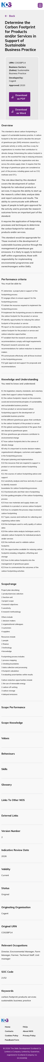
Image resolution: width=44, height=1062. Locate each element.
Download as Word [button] (21, 111)
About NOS (28, 1031)
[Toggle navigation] (40, 5)
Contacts (9, 1031)
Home (7, 1027)
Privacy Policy (29, 1035)
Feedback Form (12, 1040)
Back (12, 15)
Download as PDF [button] (21, 97)
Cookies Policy (11, 1035)
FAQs (25, 1027)
